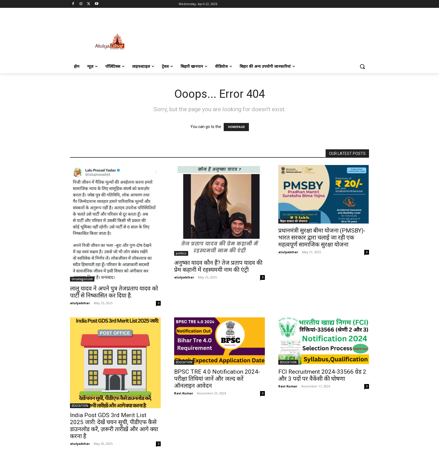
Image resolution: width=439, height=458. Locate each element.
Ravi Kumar (183, 393)
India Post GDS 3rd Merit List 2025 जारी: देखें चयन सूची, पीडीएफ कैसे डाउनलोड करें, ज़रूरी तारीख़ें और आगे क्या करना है (114, 426)
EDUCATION (80, 406)
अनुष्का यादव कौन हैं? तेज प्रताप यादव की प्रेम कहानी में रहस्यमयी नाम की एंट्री (218, 266)
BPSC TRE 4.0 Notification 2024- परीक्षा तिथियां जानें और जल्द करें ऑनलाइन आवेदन (217, 378)
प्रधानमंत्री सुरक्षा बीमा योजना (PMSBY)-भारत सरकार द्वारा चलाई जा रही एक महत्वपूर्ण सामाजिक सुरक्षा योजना (321, 237)
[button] (362, 66)
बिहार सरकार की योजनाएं (293, 221)
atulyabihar (80, 303)
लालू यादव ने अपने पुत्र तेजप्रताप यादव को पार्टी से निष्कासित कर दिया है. (114, 292)
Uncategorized (82, 279)
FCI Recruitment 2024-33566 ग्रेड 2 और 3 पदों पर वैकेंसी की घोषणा (322, 375)
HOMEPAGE (236, 127)
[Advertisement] (261, 35)
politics (181, 253)
